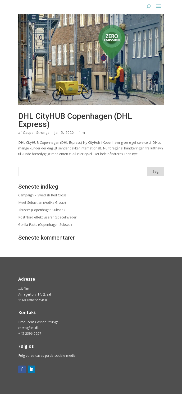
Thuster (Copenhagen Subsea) (41, 210)
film (81, 132)
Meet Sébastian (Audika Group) (42, 202)
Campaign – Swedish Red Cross (42, 195)
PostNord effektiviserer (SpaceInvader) (47, 217)
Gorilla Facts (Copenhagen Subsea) (45, 224)
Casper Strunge (36, 132)
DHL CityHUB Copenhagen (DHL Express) (75, 120)
